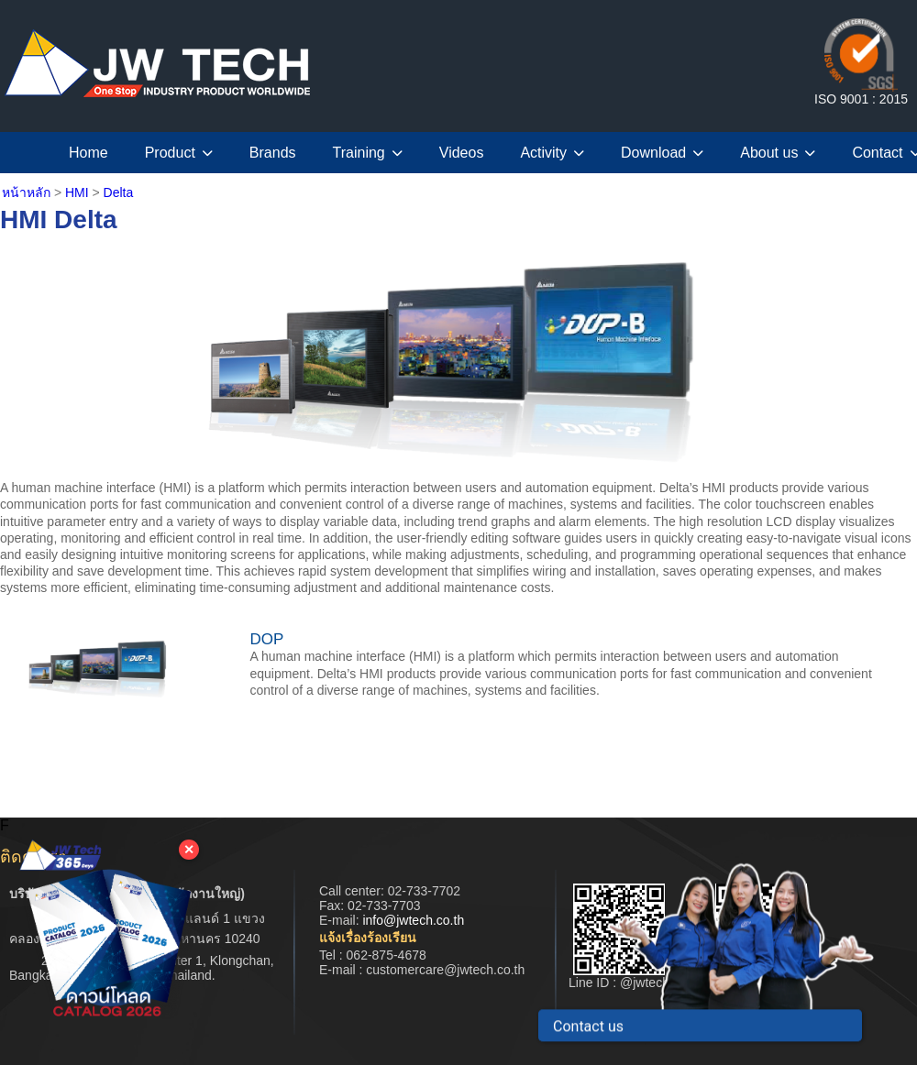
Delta (119, 192)
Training (368, 152)
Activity (552, 152)
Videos (461, 152)
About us (777, 152)
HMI (77, 192)
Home (88, 152)
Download (662, 152)
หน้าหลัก (26, 192)
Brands (272, 152)
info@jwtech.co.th (413, 920)
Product (179, 152)
